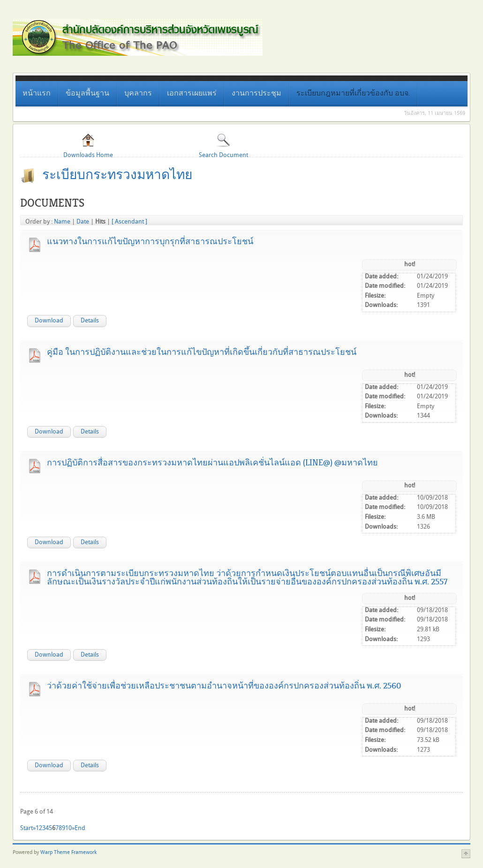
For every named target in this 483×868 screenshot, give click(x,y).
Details (90, 320)
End (80, 828)
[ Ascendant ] (129, 221)
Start (26, 828)
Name (62, 221)
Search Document (223, 145)
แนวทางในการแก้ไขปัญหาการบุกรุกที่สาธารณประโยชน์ (150, 241)
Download (49, 320)
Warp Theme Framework (68, 852)
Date (82, 221)
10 (68, 828)
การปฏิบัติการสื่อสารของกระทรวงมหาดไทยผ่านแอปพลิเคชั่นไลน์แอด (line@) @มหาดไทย (212, 462)
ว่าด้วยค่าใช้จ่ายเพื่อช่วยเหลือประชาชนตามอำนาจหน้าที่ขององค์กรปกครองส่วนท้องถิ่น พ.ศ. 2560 (224, 686)
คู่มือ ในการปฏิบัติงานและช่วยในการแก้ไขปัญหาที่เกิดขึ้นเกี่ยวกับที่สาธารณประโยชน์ (201, 352)
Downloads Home (88, 145)
